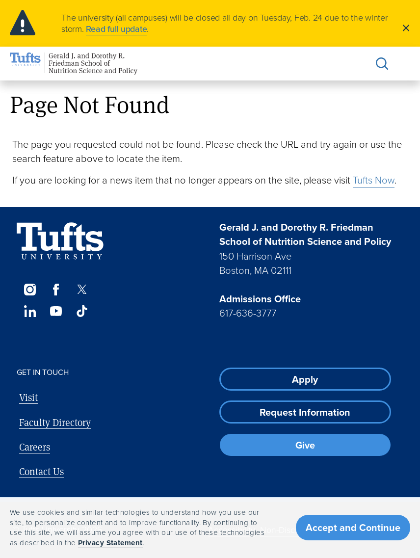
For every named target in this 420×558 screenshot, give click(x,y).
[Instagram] (30, 289)
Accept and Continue (353, 527)
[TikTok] (82, 311)
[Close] (406, 27)
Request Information (305, 412)
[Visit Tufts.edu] (60, 241)
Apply (305, 379)
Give (305, 445)
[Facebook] (56, 289)
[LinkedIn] (30, 311)
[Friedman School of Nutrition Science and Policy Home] (73, 64)
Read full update (116, 29)
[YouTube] (56, 311)
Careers (34, 446)
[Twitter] (82, 289)
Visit (28, 397)
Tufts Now (373, 180)
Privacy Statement (110, 542)
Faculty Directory (55, 422)
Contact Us (41, 471)
